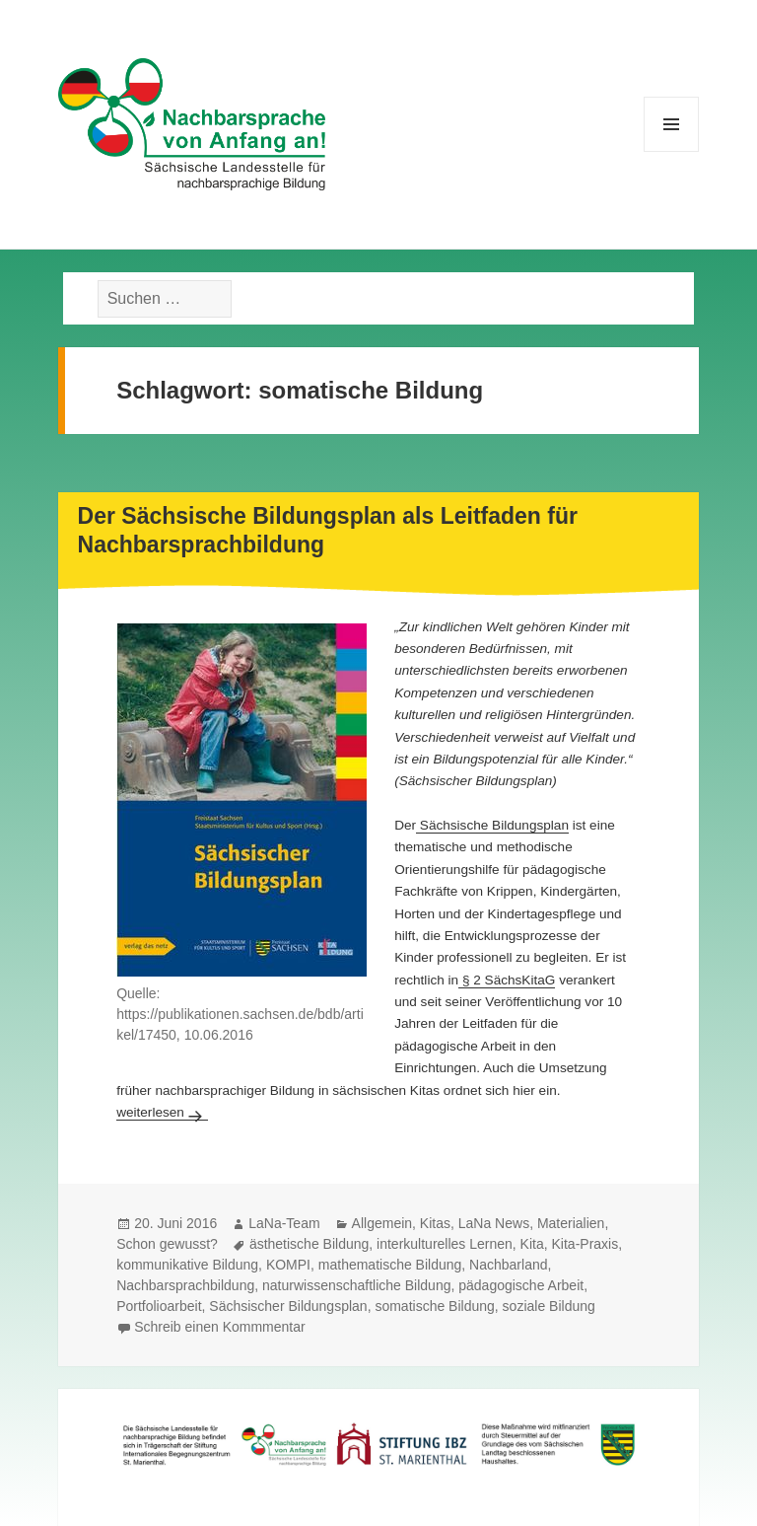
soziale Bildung (549, 1306)
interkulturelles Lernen (445, 1244)
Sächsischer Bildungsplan (288, 1306)
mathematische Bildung (390, 1264)
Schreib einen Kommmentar (220, 1327)
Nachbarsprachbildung (185, 1285)
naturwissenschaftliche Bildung (356, 1285)
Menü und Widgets (672, 151)
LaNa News (493, 1223)
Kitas (435, 1223)
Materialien (570, 1223)
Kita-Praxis (585, 1244)
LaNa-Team (283, 1223)
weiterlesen (162, 1112)
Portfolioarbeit (158, 1306)
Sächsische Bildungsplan (492, 825)
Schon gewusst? (167, 1244)
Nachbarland (508, 1264)
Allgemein (382, 1223)
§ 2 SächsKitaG (506, 980)
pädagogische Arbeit (521, 1285)
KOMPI (288, 1264)
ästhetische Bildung (309, 1244)
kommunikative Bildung (187, 1264)
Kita (532, 1244)
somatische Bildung (434, 1306)
